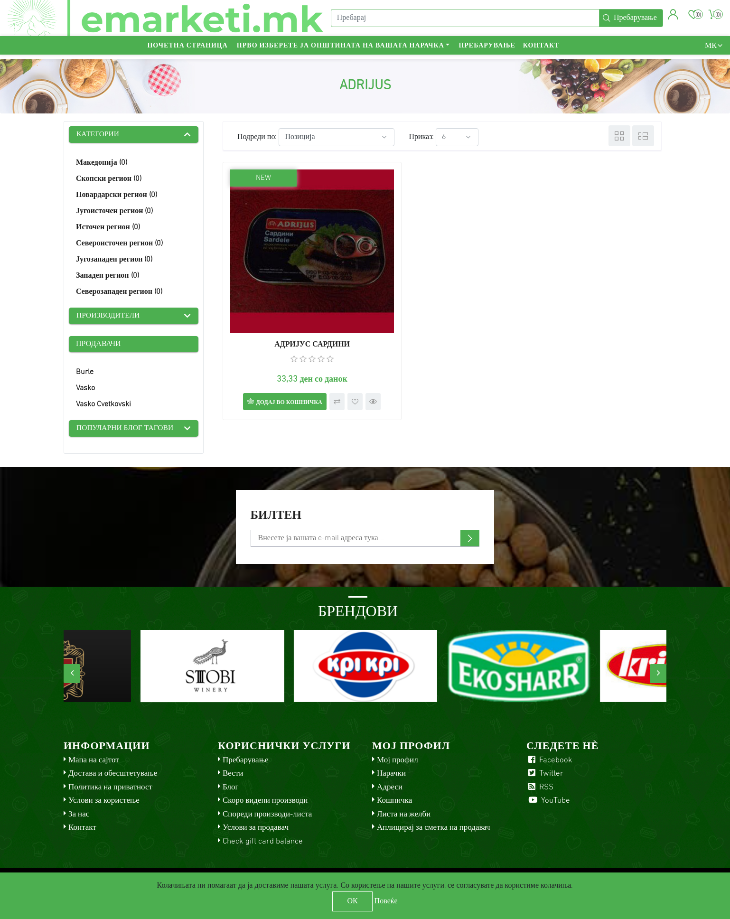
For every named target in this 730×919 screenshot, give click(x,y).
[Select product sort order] (336, 137)
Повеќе (386, 901)
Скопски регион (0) (108, 179)
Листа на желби (404, 811)
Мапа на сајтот (93, 757)
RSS (539, 784)
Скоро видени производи (265, 798)
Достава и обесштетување (112, 771)
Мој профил (397, 757)
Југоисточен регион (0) (114, 212)
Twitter (544, 771)
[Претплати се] (365, 535)
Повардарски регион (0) (116, 195)
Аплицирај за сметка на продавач (433, 825)
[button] (672, 16)
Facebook (549, 757)
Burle (85, 373)
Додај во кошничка (278, 363)
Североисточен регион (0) (119, 244)
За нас (78, 811)
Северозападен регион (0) (119, 292)
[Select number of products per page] (457, 137)
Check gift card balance (263, 839)
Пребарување (487, 50)
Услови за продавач (256, 825)
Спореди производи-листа (267, 811)
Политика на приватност (110, 784)
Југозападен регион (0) (114, 260)
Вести (233, 771)
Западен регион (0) (107, 276)
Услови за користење (104, 798)
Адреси (389, 784)
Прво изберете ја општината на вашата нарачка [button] (340, 50)
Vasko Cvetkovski (103, 405)
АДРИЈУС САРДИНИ (292, 305)
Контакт (541, 50)
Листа (643, 135)
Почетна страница (187, 50)
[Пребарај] (464, 20)
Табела (619, 135)
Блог (231, 784)
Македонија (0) (101, 163)
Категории (98, 135)
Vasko (85, 389)
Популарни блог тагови (126, 429)
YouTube (548, 798)
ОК (352, 901)
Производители (108, 316)
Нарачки (391, 771)
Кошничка (394, 798)
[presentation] (72, 670)
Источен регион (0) (108, 228)
